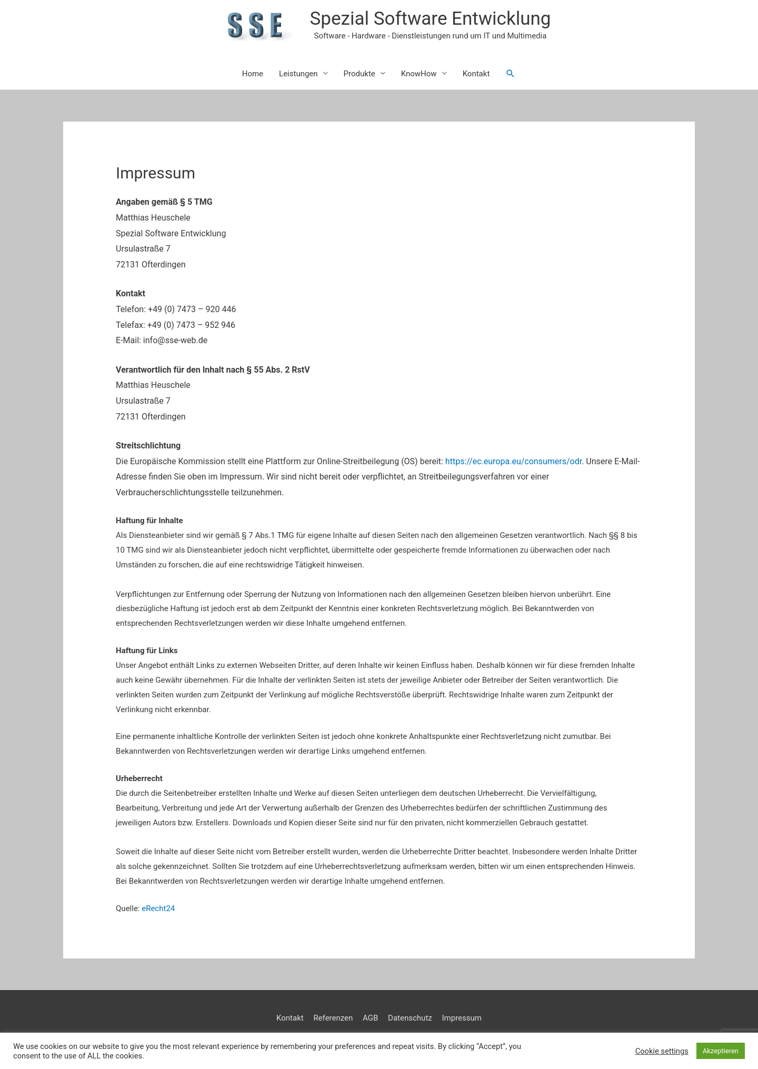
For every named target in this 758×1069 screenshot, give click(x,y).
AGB (370, 1018)
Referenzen (333, 1018)
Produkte (359, 73)
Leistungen (298, 73)
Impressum (461, 1018)
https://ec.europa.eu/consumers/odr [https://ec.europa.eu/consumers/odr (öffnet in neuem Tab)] (513, 461)
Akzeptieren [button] (721, 1051)
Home (252, 73)
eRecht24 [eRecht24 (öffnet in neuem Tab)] (158, 908)
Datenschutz (410, 1018)
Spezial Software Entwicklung (430, 18)
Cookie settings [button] (662, 1051)
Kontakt (476, 73)
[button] (510, 73)
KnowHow (419, 73)
